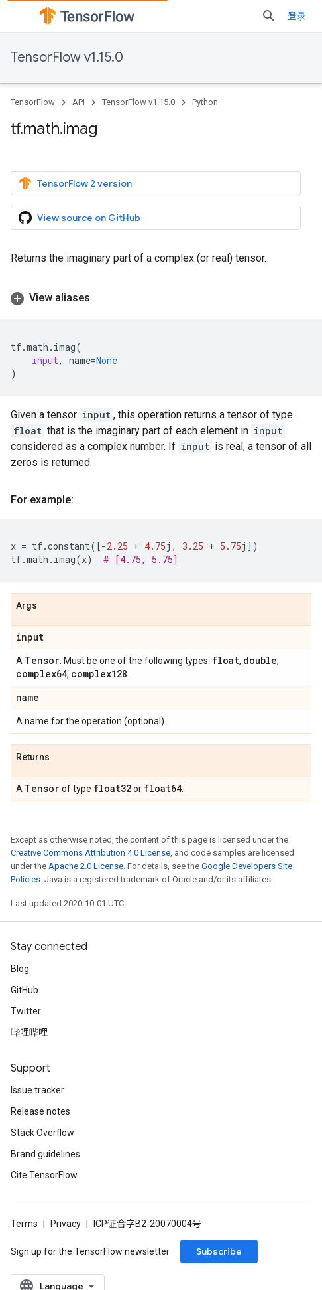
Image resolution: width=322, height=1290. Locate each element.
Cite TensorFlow (44, 1175)
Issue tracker (37, 1090)
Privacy (65, 1223)
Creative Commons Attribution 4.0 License (90, 853)
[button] (161, 298)
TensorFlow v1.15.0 (67, 57)
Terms (24, 1223)
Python (205, 102)
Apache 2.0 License (85, 866)
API (78, 102)
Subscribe (219, 1251)
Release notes (40, 1111)
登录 (297, 16)
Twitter (26, 1011)
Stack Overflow (42, 1132)
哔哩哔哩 (29, 1032)
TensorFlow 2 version (75, 183)
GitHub (24, 990)
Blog (20, 968)
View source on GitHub (79, 217)
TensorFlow (33, 102)
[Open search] (269, 16)
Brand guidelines (45, 1154)
